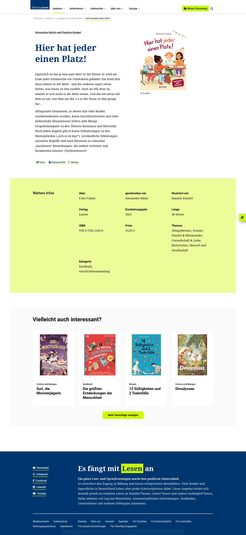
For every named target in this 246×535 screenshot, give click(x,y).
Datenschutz (60, 521)
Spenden (123, 521)
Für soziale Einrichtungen (92, 526)
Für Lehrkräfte (183, 521)
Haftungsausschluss (44, 526)
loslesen (49, 18)
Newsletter (41, 467)
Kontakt (109, 521)
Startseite (38, 18)
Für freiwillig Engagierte (123, 526)
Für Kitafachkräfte (161, 521)
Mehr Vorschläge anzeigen (123, 415)
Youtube (39, 493)
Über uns (96, 521)
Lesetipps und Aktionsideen (69, 18)
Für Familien (140, 521)
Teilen (40, 162)
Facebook (40, 480)
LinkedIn (39, 487)
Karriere (82, 521)
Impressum (66, 526)
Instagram (40, 474)
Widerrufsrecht (41, 521)
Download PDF (57, 162)
